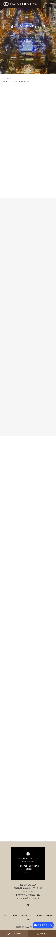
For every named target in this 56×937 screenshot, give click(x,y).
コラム (31, 915)
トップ (6, 915)
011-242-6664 (15, 934)
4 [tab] (33, 70)
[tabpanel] (28, 37)
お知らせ (40, 915)
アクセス (28, 920)
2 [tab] (27, 70)
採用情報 (49, 915)
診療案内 (23, 915)
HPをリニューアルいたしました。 (18, 81)
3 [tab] (30, 70)
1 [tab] (23, 70)
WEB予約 (43, 934)
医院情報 (14, 915)
